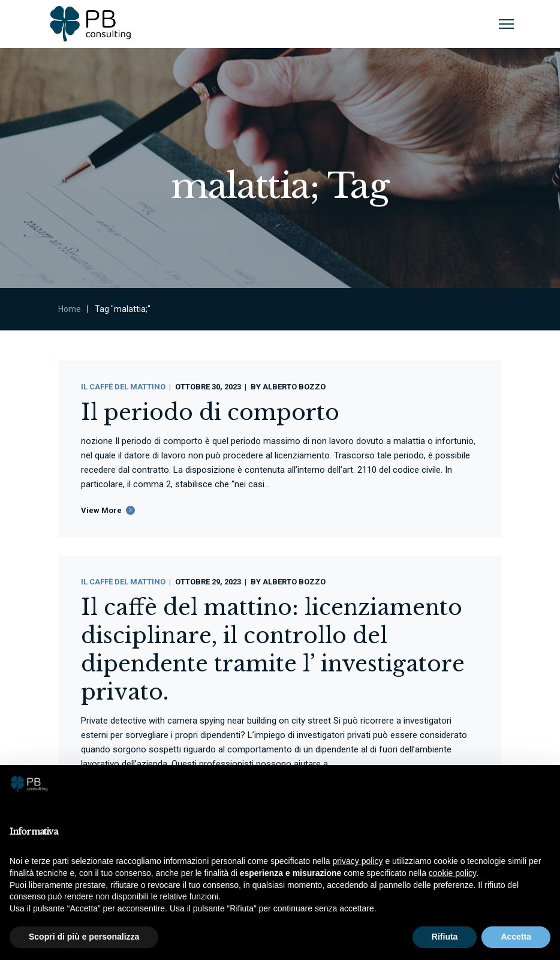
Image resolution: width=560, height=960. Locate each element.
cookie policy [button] (452, 873)
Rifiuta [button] (445, 936)
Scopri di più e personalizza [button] (84, 936)
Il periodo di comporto (210, 412)
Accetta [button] (516, 936)
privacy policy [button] (358, 861)
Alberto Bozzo (294, 386)
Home (69, 309)
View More (101, 510)
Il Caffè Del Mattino (123, 386)
